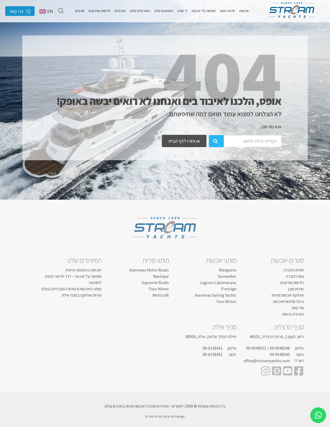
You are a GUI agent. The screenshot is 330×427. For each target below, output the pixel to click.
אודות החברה (293, 270)
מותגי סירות (155, 260)
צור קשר (297, 308)
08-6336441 (212, 348)
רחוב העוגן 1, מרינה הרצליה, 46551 (277, 336)
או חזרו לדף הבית (184, 141)
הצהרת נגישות (293, 314)
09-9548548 (280, 348)
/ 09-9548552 (257, 348)
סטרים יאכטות (287, 260)
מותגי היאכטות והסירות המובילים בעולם (72, 289)
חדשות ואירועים (292, 282)
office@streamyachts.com (266, 361)
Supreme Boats (155, 282)
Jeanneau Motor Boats (149, 270)
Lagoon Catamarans (218, 282)
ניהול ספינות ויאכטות (288, 301)
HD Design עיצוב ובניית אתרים (165, 416)
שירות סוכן (296, 289)
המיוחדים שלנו (84, 260)
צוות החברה (295, 276)
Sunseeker (227, 276)
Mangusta (227, 270)
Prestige (228, 289)
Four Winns (226, 301)
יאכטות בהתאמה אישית (84, 270)
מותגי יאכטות (221, 260)
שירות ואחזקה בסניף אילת (82, 295)
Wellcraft (160, 295)
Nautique (161, 276)
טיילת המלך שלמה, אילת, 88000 (210, 336)
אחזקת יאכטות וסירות (288, 295)
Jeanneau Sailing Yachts (215, 295)
